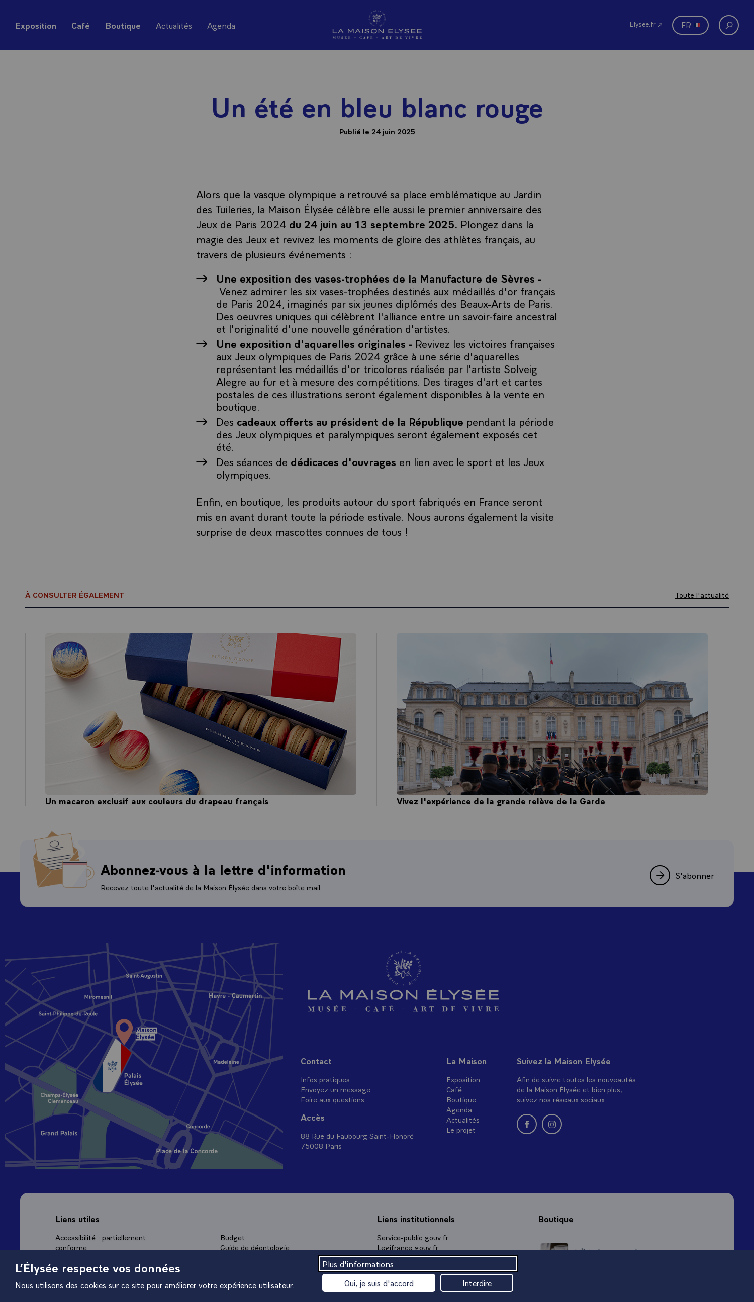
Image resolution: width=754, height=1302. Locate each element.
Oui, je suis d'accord (379, 1282)
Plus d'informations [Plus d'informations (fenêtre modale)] (358, 1263)
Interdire (477, 1282)
